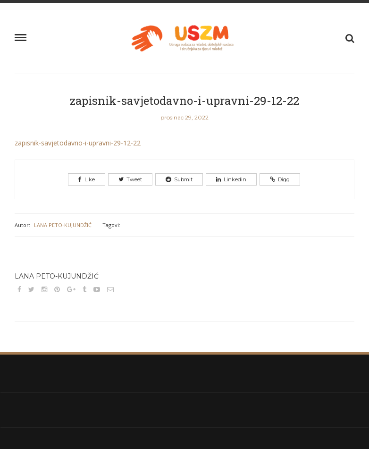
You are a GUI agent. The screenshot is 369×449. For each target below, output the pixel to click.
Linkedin (231, 179)
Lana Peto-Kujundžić (63, 225)
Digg (280, 179)
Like (86, 179)
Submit (179, 179)
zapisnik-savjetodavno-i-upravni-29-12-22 (184, 100)
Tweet (130, 179)
